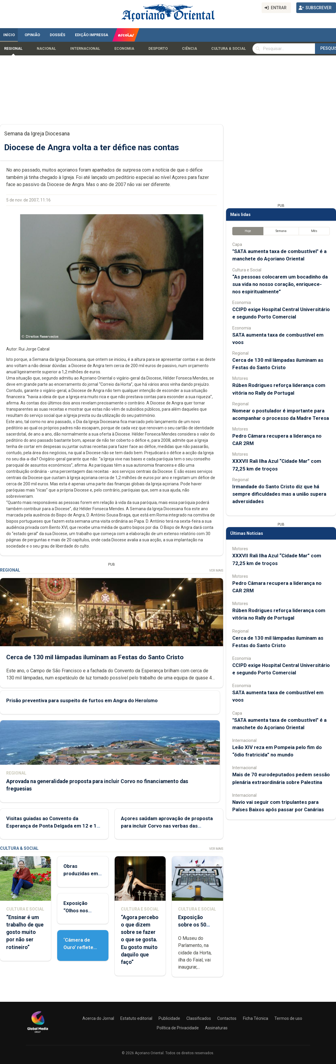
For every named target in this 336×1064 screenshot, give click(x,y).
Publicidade (169, 1018)
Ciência (189, 49)
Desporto (158, 49)
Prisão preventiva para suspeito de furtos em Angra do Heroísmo (82, 700)
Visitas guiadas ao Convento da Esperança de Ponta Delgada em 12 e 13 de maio (53, 825)
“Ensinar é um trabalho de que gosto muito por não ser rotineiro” (25, 932)
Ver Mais (216, 570)
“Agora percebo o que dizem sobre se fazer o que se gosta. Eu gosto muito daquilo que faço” (140, 939)
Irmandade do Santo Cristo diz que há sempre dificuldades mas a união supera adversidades (279, 494)
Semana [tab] (281, 231)
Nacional (46, 49)
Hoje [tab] (248, 231)
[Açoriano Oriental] (37, 1033)
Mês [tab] (314, 231)
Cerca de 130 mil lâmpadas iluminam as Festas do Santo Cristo (95, 656)
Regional (13, 49)
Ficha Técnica (255, 1018)
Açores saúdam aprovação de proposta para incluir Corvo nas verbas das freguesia (167, 825)
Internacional (85, 49)
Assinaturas (216, 1027)
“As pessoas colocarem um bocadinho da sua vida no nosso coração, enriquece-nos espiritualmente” (280, 284)
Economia (124, 49)
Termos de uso (288, 1018)
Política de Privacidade (178, 1027)
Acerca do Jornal (98, 1018)
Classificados (198, 1018)
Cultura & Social (228, 49)
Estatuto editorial (136, 1018)
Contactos (226, 1018)
